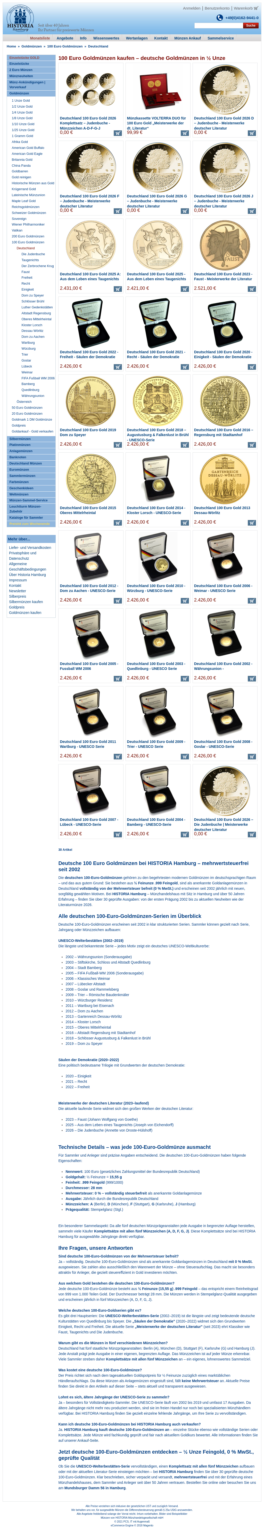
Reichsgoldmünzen (25, 207)
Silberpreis (17, 596)
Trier (25, 354)
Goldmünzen (31, 46)
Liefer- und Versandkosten (30, 548)
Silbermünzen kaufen (26, 602)
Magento (148, 1525)
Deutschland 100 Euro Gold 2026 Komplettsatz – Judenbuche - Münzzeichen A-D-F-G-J (88, 123)
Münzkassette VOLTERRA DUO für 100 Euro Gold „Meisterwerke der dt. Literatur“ (156, 123)
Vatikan (17, 230)
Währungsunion (33, 396)
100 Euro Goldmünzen (64, 46)
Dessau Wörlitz (33, 331)
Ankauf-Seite (87, 1440)
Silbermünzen (20, 439)
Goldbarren (20, 171)
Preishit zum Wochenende (29, 524)
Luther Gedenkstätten (37, 307)
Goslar (26, 360)
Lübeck (27, 366)
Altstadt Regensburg (36, 313)
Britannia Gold (22, 160)
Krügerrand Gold (24, 189)
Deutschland (26, 248)
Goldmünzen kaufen (25, 613)
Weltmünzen (18, 494)
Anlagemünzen (20, 451)
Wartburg (28, 343)
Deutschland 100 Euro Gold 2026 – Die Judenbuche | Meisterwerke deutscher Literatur (223, 825)
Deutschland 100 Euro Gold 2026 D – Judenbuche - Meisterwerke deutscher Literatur (224, 123)
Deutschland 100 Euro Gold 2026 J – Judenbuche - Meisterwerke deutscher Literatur (223, 201)
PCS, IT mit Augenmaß (136, 1521)
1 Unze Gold (21, 100)
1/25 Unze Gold (23, 130)
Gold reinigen (21, 177)
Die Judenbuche (33, 254)
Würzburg (29, 348)
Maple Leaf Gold (24, 201)
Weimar (27, 372)
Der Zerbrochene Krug (38, 266)
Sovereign (19, 219)
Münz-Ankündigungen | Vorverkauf (27, 85)
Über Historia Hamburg (27, 575)
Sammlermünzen (22, 476)
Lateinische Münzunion (28, 195)
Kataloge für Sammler (26, 517)
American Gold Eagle (27, 154)
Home (11, 46)
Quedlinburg (30, 390)
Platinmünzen (19, 445)
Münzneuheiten (21, 76)
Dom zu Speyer (33, 295)
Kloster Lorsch (32, 325)
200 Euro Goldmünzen (28, 236)
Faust (26, 272)
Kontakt (15, 585)
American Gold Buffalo (28, 148)
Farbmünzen (19, 482)
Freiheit (27, 277)
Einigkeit (28, 289)
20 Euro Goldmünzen (27, 413)
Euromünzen (19, 469)
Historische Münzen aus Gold (33, 183)
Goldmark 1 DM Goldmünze (32, 419)
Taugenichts (30, 260)
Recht (26, 283)
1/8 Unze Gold (22, 118)
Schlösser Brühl (33, 301)
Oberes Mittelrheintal (37, 319)
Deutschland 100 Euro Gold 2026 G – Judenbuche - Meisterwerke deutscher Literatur (157, 201)
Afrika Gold (20, 142)
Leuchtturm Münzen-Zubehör (25, 509)
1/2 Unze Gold (22, 106)
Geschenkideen (21, 488)
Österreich (24, 402)
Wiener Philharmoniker (28, 224)
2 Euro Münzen (20, 70)
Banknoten (17, 457)
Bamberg (28, 384)
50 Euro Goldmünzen (27, 408)
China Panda (21, 165)
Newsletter (17, 591)
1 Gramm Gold (22, 136)
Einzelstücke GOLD (24, 58)
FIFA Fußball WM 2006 (38, 378)
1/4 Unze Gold (22, 112)
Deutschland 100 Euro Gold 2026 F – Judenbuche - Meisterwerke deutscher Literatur (89, 201)
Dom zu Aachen (33, 337)
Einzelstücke (19, 64)
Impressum (18, 580)
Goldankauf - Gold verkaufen (32, 431)
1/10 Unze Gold (23, 124)
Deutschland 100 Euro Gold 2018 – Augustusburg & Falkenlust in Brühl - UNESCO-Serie (158, 435)
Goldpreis (19, 425)
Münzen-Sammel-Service (28, 500)
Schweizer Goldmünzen (29, 213)
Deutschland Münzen (25, 463)
